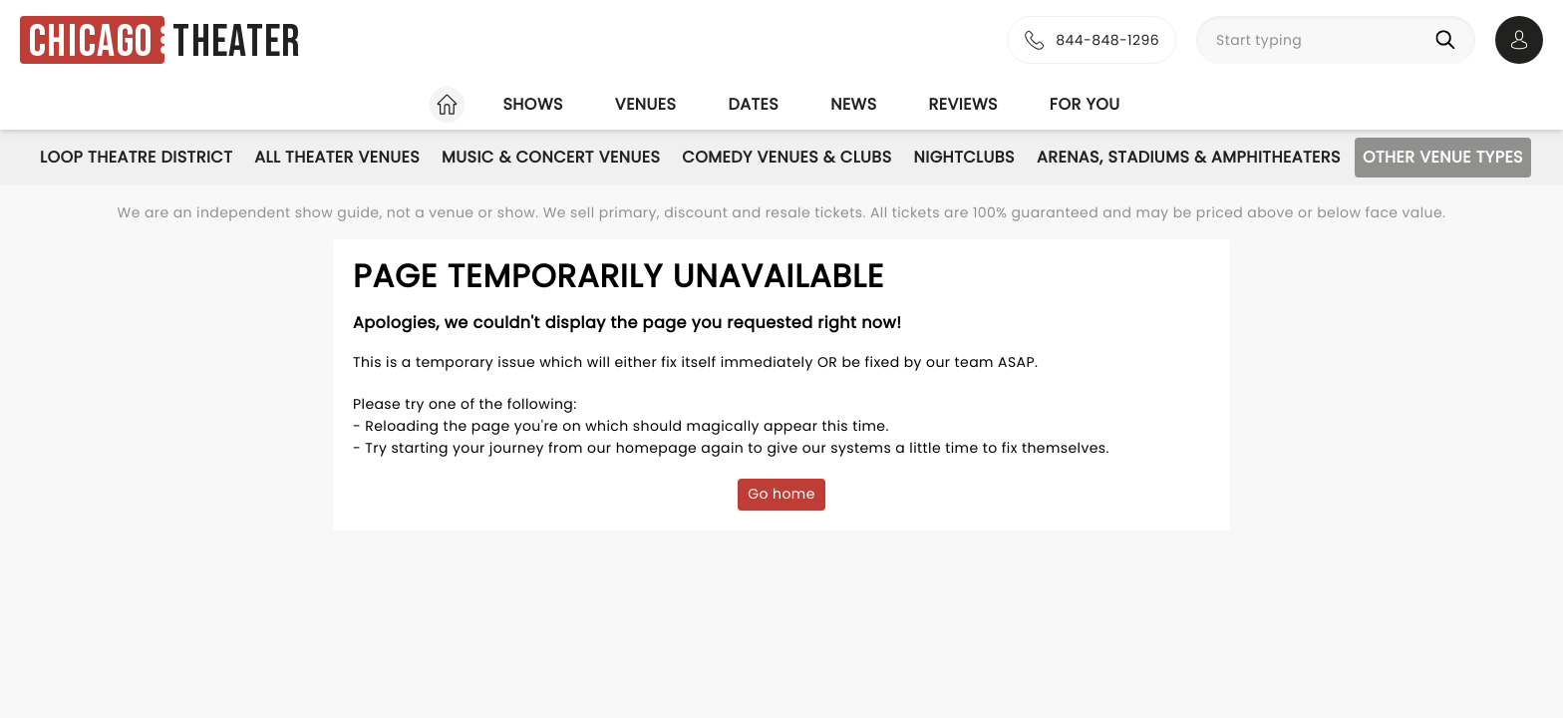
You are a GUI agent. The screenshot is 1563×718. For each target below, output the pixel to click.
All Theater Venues (337, 157)
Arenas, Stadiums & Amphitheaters (1189, 157)
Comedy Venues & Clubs (786, 157)
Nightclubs (964, 157)
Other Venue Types (1443, 157)
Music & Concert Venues (551, 157)
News (853, 104)
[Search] (1449, 40)
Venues (646, 104)
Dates (753, 104)
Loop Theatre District (136, 157)
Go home (781, 494)
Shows (532, 104)
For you (1085, 104)
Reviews (963, 104)
